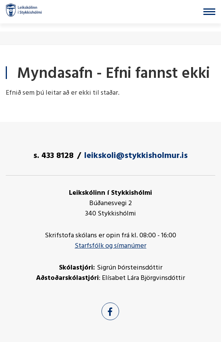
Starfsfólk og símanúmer (110, 246)
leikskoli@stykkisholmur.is (136, 156)
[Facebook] (110, 311)
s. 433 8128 (53, 156)
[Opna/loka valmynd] (209, 11)
